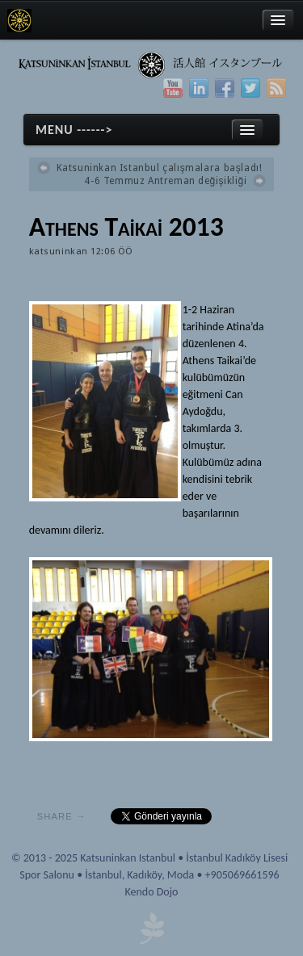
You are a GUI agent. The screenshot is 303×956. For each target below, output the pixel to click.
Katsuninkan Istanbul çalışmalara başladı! (160, 168)
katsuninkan (58, 251)
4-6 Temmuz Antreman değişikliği (165, 181)
